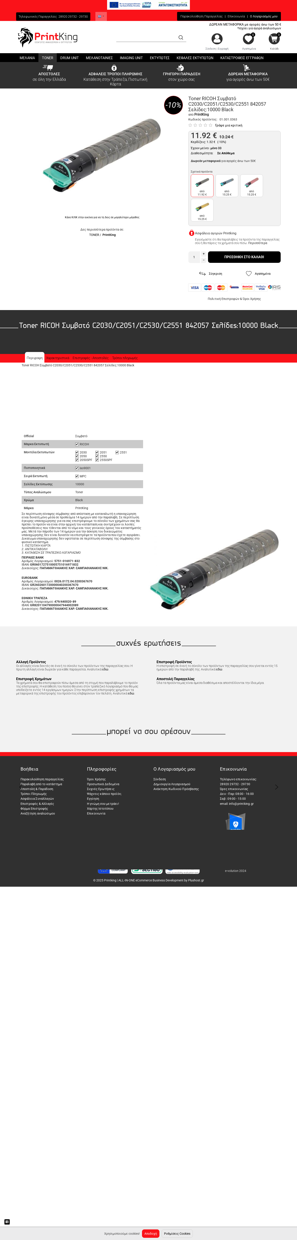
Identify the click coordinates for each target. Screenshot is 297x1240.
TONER (94, 235)
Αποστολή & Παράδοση (37, 789)
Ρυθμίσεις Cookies (177, 1233)
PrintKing (109, 235)
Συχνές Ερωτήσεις (101, 789)
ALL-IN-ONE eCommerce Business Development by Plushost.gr (161, 880)
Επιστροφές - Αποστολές (91, 358)
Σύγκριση (210, 274)
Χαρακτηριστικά (57, 358)
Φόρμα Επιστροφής (34, 808)
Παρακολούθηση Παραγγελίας (201, 16)
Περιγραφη (34, 358)
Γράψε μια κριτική (228, 125)
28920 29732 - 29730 (73, 16)
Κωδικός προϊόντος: (202, 119)
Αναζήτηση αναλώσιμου (38, 813)
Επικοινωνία (236, 16)
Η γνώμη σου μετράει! (103, 803)
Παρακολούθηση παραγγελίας (42, 779)
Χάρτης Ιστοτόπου (100, 808)
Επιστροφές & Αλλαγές (37, 803)
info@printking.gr (241, 803)
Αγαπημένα (249, 48)
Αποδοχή (150, 1233)
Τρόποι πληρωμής (125, 358)
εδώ (105, 669)
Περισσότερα (257, 243)
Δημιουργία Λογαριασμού (171, 784)
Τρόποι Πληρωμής (34, 794)
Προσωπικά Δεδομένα (103, 784)
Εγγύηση (93, 798)
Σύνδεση (211, 48)
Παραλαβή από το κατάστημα (41, 784)
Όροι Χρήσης (252, 299)
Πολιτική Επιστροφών (223, 299)
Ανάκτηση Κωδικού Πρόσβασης (176, 789)
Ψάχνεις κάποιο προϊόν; (104, 794)
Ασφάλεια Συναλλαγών (37, 798)
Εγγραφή (223, 48)
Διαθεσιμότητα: (202, 153)
